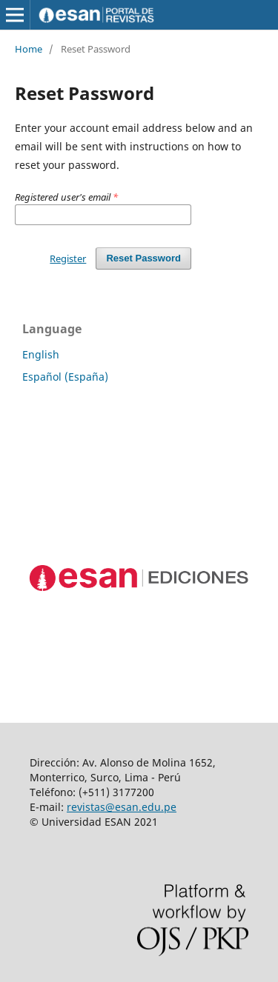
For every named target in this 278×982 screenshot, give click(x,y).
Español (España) (65, 377)
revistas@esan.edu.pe (121, 807)
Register (68, 258)
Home (28, 49)
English (40, 354)
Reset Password (143, 258)
